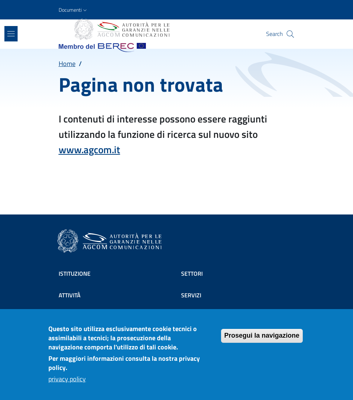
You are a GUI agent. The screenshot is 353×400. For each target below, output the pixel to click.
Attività (70, 295)
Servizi (191, 295)
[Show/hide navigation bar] (11, 33)
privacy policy (67, 385)
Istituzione (75, 273)
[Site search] (290, 34)
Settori (192, 273)
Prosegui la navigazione (261, 341)
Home (67, 64)
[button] (73, 10)
